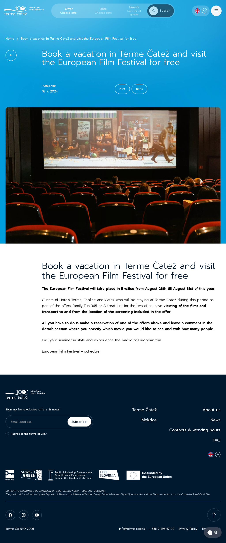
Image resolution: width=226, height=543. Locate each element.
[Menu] (216, 11)
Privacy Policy (188, 529)
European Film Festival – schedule (71, 351)
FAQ (216, 440)
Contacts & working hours (194, 430)
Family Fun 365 (84, 305)
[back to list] (11, 55)
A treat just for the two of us (127, 305)
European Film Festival (69, 288)
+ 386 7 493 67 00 (162, 529)
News (215, 420)
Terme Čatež (144, 410)
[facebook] (10, 515)
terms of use (37, 434)
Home (10, 39)
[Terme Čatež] (24, 10)
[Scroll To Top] (213, 515)
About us (211, 410)
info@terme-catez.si (132, 529)
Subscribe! (79, 421)
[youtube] (37, 515)
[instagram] (23, 515)
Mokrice (149, 420)
